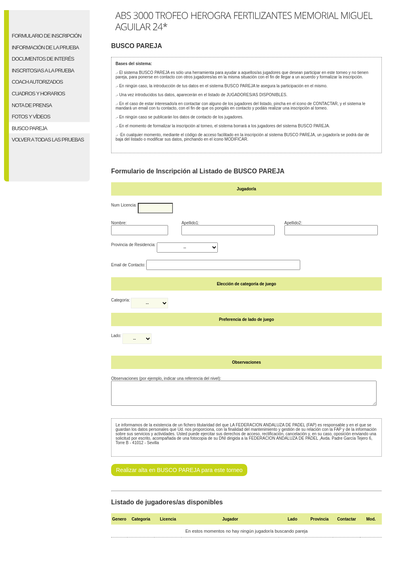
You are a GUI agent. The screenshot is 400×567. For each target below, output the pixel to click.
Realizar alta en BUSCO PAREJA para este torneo (179, 475)
